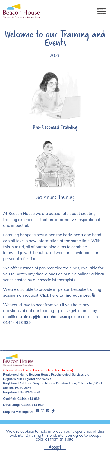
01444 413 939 (28, 399)
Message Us (24, 412)
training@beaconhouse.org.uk (47, 316)
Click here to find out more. (67, 295)
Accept (55, 446)
